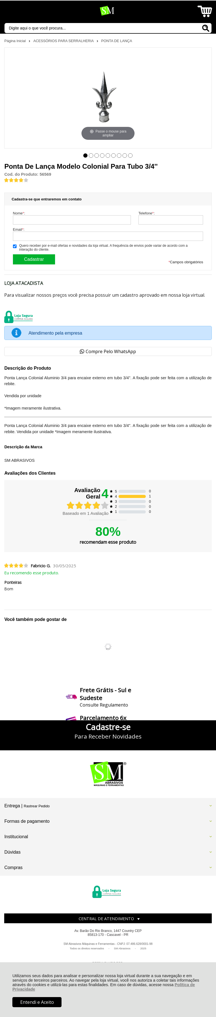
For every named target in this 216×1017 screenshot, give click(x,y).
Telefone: (146, 213)
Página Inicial (15, 41)
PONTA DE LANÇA (116, 41)
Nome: (19, 213)
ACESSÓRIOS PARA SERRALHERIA (64, 41)
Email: (18, 229)
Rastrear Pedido (36, 806)
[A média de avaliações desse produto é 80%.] (16, 180)
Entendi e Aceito (37, 1002)
